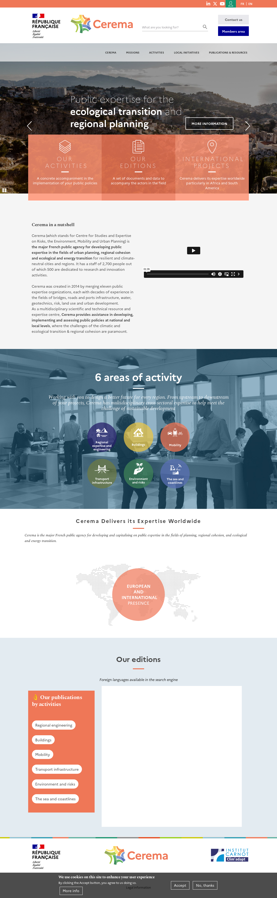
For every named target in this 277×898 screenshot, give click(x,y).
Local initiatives (186, 52)
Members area (233, 31)
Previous (29, 126)
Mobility (175, 445)
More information (209, 123)
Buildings (138, 444)
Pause (4, 190)
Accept (180, 885)
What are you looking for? (160, 27)
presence (138, 594)
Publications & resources (228, 52)
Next (247, 126)
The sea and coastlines (175, 480)
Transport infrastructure (102, 480)
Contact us (233, 19)
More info (71, 890)
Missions (132, 52)
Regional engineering (53, 725)
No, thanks (205, 885)
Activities (156, 52)
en (250, 4)
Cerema (110, 52)
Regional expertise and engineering (102, 445)
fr (242, 4)
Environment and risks (138, 480)
